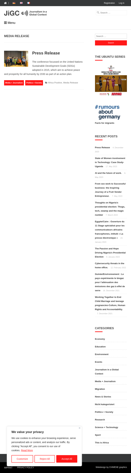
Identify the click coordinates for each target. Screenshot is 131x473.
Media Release (70, 82)
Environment (101, 354)
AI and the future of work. (108, 173)
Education (100, 346)
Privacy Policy (25, 468)
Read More (27, 450)
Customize (22, 459)
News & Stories (103, 396)
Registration (109, 3)
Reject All (45, 459)
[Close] (79, 428)
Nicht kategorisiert (104, 404)
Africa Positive (55, 82)
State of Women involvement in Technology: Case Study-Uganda (110, 162)
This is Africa (102, 442)
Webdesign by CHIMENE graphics (111, 467)
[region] (44, 446)
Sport (98, 435)
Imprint (8, 468)
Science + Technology (106, 427)
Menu (11, 23)
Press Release (46, 53)
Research (100, 419)
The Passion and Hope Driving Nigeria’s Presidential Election (110, 252)
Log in (121, 3)
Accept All (67, 459)
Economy (100, 339)
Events (98, 362)
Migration (100, 389)
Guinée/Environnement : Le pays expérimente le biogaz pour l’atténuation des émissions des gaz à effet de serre (110, 282)
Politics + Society (34, 83)
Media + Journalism (14, 83)
